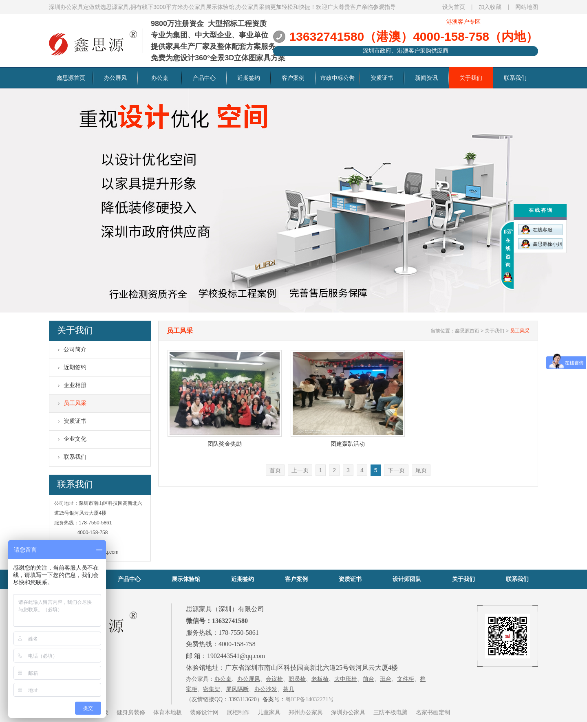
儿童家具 (269, 712)
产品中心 (204, 78)
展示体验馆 (186, 579)
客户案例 (293, 78)
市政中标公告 (337, 78)
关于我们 (470, 78)
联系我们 (515, 78)
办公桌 (159, 78)
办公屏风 (115, 78)
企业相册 (75, 385)
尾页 (421, 470)
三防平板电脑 (390, 712)
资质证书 (382, 78)
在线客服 (536, 229)
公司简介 (75, 349)
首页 (275, 470)
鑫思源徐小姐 (541, 244)
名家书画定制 (433, 712)
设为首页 (453, 7)
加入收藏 (490, 7)
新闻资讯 (426, 78)
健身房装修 (131, 712)
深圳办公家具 (348, 712)
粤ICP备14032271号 (309, 699)
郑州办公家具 (306, 712)
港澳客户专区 (463, 21)
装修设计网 (204, 712)
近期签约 (248, 78)
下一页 (396, 470)
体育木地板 (167, 712)
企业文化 (75, 439)
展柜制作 (238, 712)
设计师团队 (407, 579)
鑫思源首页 (71, 78)
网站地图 (526, 7)
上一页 (300, 470)
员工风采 (75, 403)
